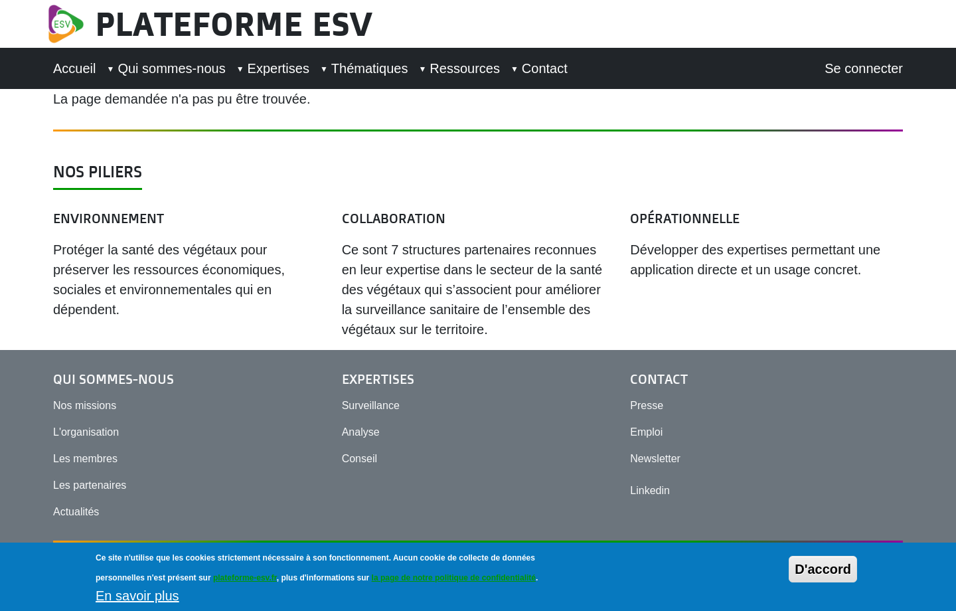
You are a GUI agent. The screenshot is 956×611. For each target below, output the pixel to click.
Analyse (361, 432)
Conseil (359, 458)
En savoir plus (137, 599)
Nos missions (84, 405)
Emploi (646, 432)
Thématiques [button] (369, 68)
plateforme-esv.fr (245, 581)
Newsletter (655, 458)
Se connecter (864, 68)
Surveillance (371, 405)
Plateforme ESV (233, 24)
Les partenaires (89, 485)
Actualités (76, 511)
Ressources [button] (465, 68)
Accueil (74, 68)
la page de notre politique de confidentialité (454, 581)
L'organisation (86, 432)
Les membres (85, 458)
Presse (646, 405)
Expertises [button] (278, 68)
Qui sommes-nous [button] (171, 68)
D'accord (823, 573)
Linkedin (650, 490)
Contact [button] (545, 68)
